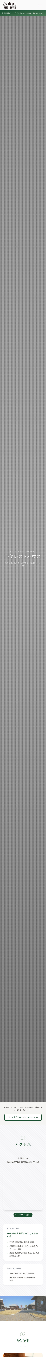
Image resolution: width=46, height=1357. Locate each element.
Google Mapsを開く (23, 1215)
